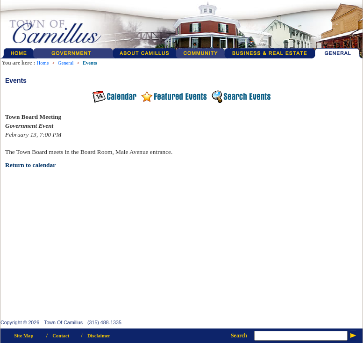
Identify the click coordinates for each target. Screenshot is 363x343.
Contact (60, 335)
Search (239, 335)
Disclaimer (98, 335)
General (66, 63)
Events (90, 63)
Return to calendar (30, 164)
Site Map (23, 335)
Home (42, 63)
